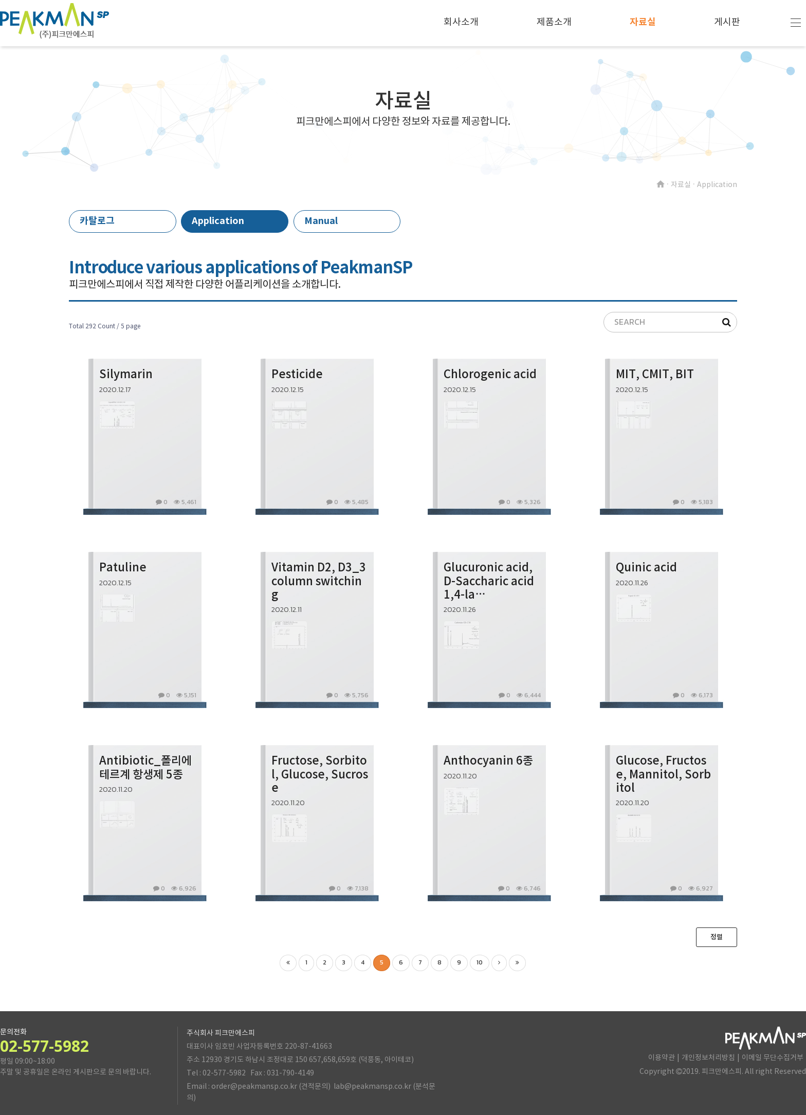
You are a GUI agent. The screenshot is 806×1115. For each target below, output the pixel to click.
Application (218, 221)
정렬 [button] (716, 937)
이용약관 (661, 1058)
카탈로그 (97, 221)
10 (480, 962)
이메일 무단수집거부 (772, 1058)
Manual (321, 221)
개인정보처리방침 (708, 1058)
